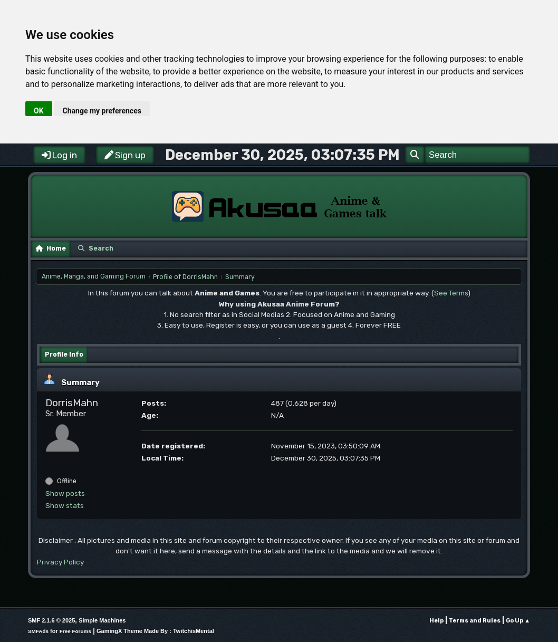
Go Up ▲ (518, 620)
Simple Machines (102, 620)
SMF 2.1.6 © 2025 (51, 620)
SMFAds (38, 631)
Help (436, 620)
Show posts (65, 493)
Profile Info (64, 354)
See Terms (451, 293)
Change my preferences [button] (102, 111)
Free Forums (75, 631)
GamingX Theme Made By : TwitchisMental (155, 631)
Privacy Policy (60, 562)
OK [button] (39, 111)
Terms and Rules (475, 620)
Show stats (64, 505)
